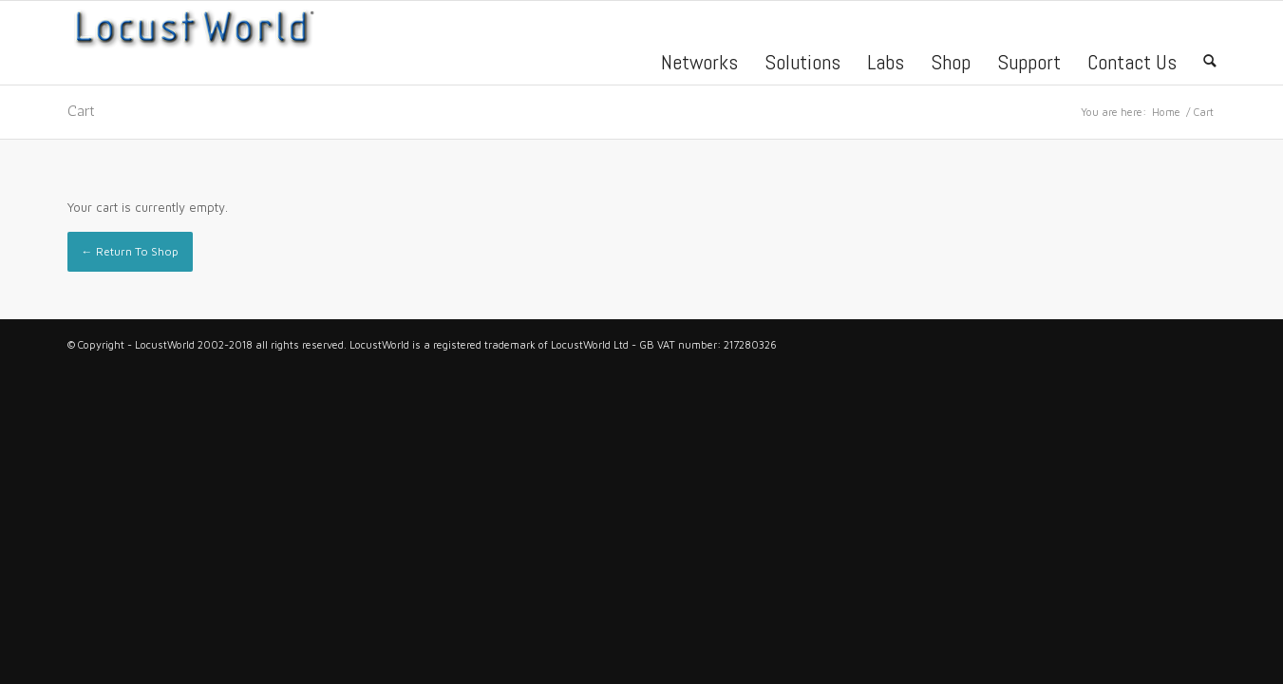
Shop (950, 64)
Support (1029, 64)
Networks (699, 64)
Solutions (802, 64)
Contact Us (1132, 64)
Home (1166, 111)
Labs (885, 64)
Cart (81, 111)
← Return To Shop (130, 251)
